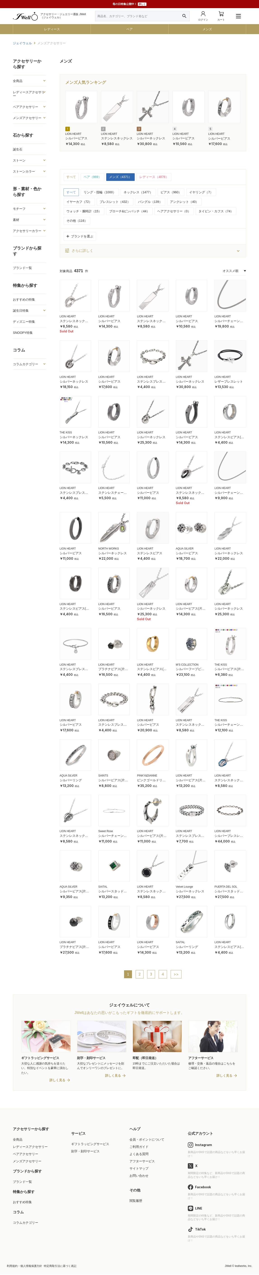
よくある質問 (139, 1154)
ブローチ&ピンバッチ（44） (129, 211)
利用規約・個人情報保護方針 (24, 1266)
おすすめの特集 (24, 299)
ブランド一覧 (22, 268)
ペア (129, 29)
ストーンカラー (24, 171)
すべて (71, 177)
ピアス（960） (170, 192)
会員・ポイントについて (147, 1140)
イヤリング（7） (201, 192)
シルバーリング (71, 780)
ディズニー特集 (24, 321)
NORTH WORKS (108, 548)
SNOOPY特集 (23, 333)
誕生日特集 (21, 310)
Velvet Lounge (184, 887)
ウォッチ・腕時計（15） (84, 211)
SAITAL (102, 887)
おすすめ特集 (22, 1202)
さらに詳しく (78, 251)
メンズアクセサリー (27, 118)
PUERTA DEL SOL (225, 887)
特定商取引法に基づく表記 (60, 1266)
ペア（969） (92, 177)
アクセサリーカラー (27, 231)
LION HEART (73, 134)
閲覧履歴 (136, 1201)
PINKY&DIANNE (147, 775)
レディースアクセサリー (29, 94)
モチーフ (19, 209)
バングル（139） (150, 202)
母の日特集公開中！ (129, 4)
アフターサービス (142, 1161)
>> (176, 974)
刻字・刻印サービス (85, 1151)
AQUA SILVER (184, 548)
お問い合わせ (139, 1176)
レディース (52, 29)
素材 (16, 220)
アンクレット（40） (184, 202)
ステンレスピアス (149, 553)
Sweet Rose (105, 831)
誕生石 (17, 149)
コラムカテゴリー (25, 364)
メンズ (207, 29)
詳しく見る (57, 1080)
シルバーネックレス (151, 138)
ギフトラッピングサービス (90, 1144)
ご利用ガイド (139, 1147)
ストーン (19, 160)
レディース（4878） (154, 177)
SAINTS (103, 775)
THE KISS (66, 432)
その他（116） (76, 221)
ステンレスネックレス (117, 138)
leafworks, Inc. (243, 1266)
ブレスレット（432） (115, 202)
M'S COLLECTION (187, 664)
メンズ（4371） (120, 177)
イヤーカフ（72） (79, 202)
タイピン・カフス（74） (216, 211)
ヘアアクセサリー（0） (174, 211)
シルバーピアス (76, 138)
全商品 (17, 81)
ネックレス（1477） (138, 192)
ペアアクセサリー (25, 107)
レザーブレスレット (228, 381)
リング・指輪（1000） (100, 192)
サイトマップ (139, 1169)
